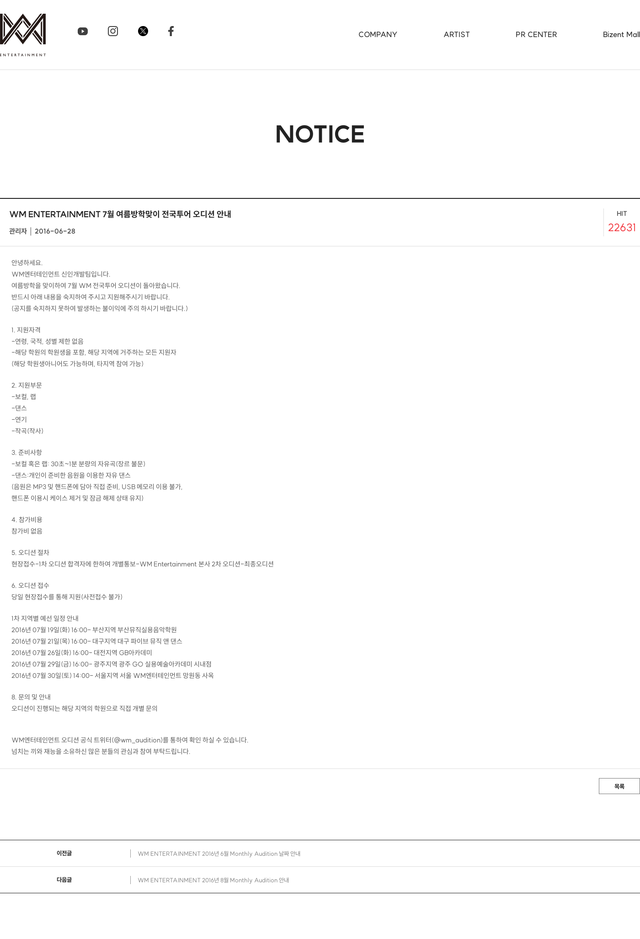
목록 (619, 786)
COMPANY (378, 34)
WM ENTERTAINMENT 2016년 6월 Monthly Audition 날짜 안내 (219, 853)
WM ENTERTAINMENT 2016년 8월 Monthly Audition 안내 (213, 880)
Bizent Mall (621, 34)
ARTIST (456, 34)
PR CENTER (536, 34)
